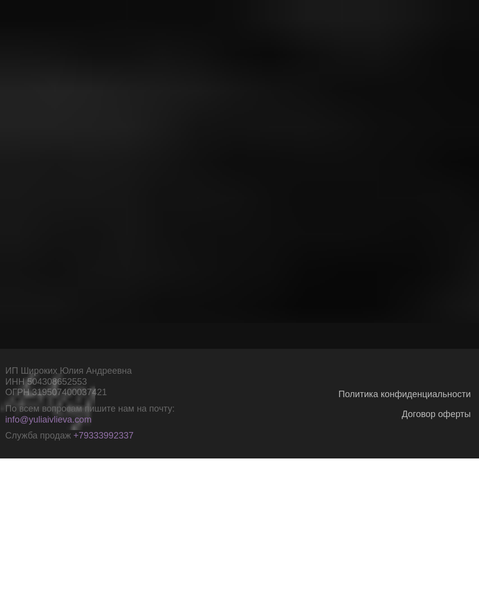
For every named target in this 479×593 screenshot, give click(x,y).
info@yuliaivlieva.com (48, 420)
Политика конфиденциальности (404, 394)
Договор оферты (436, 414)
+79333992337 (103, 436)
